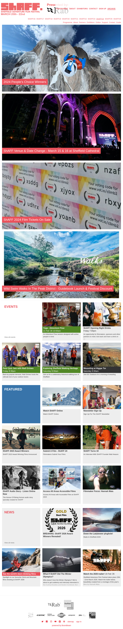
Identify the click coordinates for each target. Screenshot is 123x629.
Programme (67, 22)
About (72, 9)
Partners (82, 22)
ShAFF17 (40, 19)
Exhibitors (82, 9)
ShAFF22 (83, 19)
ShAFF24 (100, 19)
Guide (118, 22)
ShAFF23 (91, 19)
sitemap (70, 622)
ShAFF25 (108, 19)
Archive (111, 9)
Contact (93, 9)
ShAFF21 (74, 19)
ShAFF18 (49, 19)
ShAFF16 (31, 19)
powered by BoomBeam (61, 625)
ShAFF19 (57, 19)
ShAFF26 (117, 19)
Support (105, 22)
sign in (78, 622)
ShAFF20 (66, 19)
